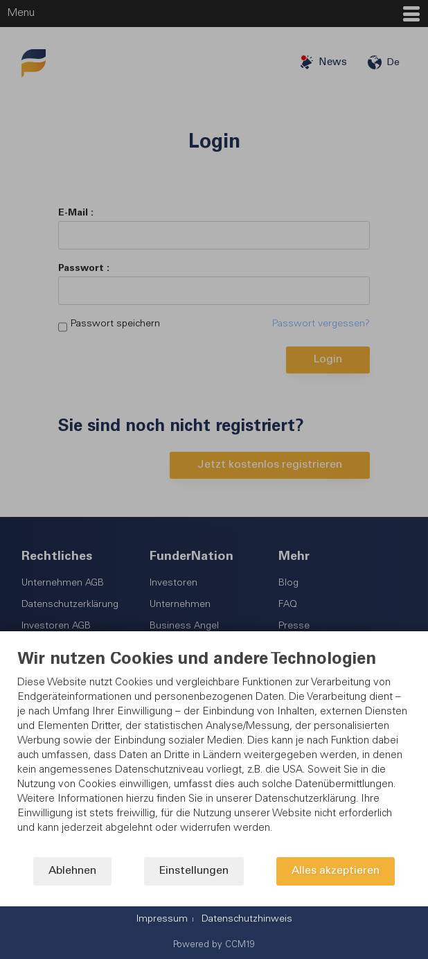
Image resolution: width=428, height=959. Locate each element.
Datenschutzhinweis (247, 919)
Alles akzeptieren (336, 871)
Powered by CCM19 (214, 945)
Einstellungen (194, 871)
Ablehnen (72, 871)
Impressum (162, 919)
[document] (214, 754)
